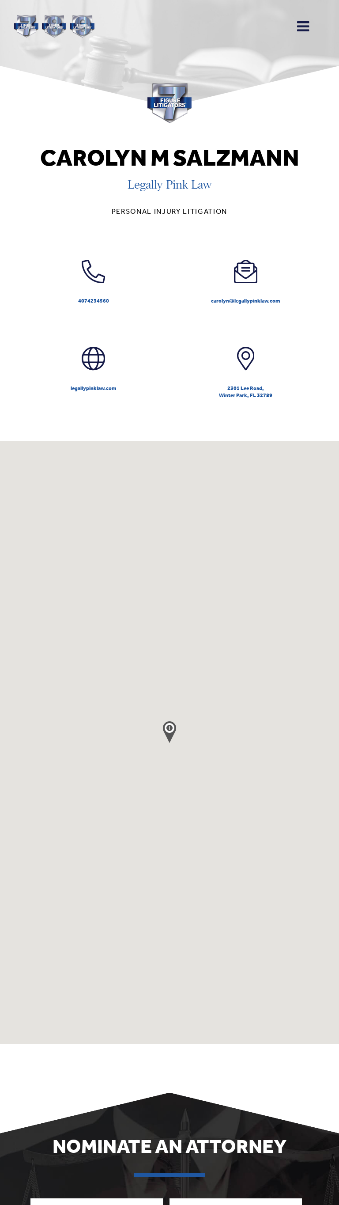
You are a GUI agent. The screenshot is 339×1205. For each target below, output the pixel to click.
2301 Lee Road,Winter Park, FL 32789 (245, 372)
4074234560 (93, 282)
